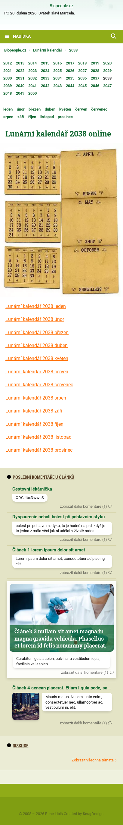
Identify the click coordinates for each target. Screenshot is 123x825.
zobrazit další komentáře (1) (83, 506)
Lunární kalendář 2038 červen (36, 372)
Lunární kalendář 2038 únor (34, 319)
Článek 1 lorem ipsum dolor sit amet (48, 550)
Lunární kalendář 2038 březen (37, 332)
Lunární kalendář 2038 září (33, 411)
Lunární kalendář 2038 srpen (35, 398)
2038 (73, 50)
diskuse (18, 745)
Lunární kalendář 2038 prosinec (38, 450)
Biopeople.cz (61, 6)
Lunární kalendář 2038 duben (36, 345)
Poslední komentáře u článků (41, 477)
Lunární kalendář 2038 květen (36, 358)
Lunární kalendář (47, 50)
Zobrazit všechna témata (93, 760)
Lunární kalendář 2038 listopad (38, 437)
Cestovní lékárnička (32, 489)
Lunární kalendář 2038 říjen (34, 424)
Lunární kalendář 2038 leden (35, 306)
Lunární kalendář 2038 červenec (39, 384)
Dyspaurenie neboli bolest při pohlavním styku (58, 516)
